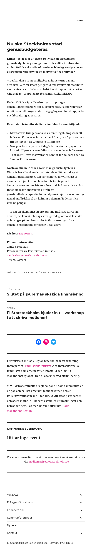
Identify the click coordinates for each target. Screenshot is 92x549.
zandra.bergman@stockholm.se (27, 255)
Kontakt (12, 533)
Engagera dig (15, 510)
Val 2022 (12, 494)
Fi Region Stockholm (20, 502)
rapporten (25, 233)
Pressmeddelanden (51, 272)
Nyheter (12, 525)
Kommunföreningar (19, 517)
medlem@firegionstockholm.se (48, 461)
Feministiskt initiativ (37, 365)
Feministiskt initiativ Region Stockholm (27, 543)
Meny (80, 20)
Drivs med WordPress (61, 543)
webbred (12, 272)
